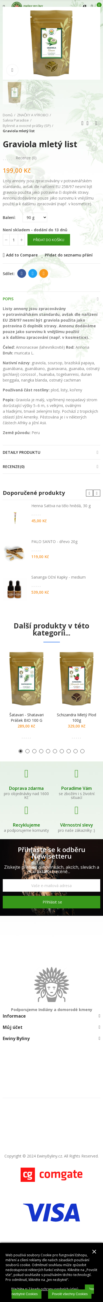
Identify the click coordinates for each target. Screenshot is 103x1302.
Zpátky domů (89, 123)
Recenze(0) (13, 466)
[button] (89, 493)
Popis (8, 298)
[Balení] (35, 217)
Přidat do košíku (48, 239)
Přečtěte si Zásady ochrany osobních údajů (44, 1289)
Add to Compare (22, 255)
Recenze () (26, 158)
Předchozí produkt (82, 123)
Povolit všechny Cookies (70, 1294)
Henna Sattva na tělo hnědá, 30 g (61, 505)
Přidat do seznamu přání (69, 255)
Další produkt (96, 123)
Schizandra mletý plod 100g (76, 717)
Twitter (33, 273)
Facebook (22, 273)
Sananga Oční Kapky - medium (58, 577)
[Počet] (14, 240)
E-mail (44, 273)
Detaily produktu (21, 452)
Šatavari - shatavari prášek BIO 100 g (26, 717)
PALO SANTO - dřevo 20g (54, 541)
